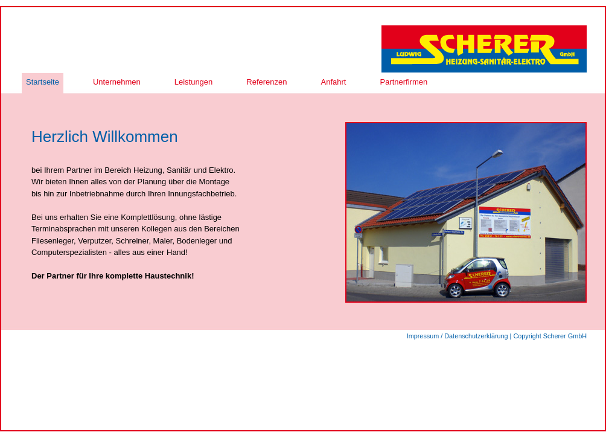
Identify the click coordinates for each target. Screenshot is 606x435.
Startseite (42, 81)
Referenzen (266, 81)
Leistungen (193, 81)
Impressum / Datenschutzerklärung (457, 336)
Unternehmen (117, 81)
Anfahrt (333, 81)
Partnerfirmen (403, 81)
